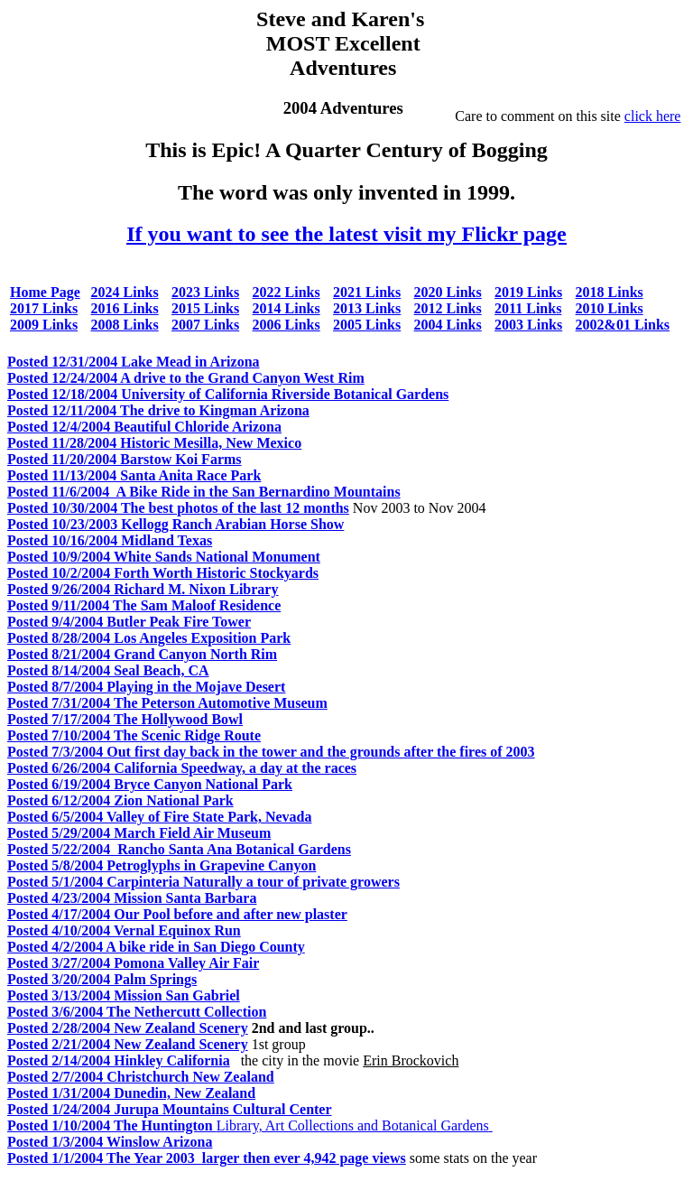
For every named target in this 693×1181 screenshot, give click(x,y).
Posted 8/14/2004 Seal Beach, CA (108, 670)
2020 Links (448, 292)
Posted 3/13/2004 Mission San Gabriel (123, 995)
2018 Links (609, 292)
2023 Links (205, 292)
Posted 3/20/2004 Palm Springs (102, 979)
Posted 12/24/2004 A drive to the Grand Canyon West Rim (186, 378)
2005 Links (367, 324)
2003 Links (528, 324)
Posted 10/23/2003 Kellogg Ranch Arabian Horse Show (175, 524)
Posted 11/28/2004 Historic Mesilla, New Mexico (154, 443)
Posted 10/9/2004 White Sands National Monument (163, 556)
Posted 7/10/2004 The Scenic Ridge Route (134, 735)
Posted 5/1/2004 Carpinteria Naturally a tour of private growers (203, 881)
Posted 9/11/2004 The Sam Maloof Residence (144, 605)
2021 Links (367, 292)
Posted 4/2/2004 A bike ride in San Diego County (156, 946)
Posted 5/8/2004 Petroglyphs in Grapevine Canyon (161, 865)
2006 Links (286, 324)
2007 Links (205, 324)
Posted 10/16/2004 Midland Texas (109, 540)
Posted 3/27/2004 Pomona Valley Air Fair (133, 963)
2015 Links (205, 308)
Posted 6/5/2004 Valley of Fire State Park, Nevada (159, 816)
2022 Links (286, 292)
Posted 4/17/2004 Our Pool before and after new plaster (177, 914)
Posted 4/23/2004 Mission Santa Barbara (131, 898)
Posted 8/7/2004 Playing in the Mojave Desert (146, 686)
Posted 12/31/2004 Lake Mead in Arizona (133, 361)
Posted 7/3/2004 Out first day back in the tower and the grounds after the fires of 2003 (271, 751)
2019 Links (528, 292)
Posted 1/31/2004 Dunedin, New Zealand (131, 1093)
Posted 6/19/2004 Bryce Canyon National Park (149, 784)
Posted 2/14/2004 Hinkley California (118, 1060)
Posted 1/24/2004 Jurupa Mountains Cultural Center (169, 1109)
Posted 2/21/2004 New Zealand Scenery (127, 1044)
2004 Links (448, 324)
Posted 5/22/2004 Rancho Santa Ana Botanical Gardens (179, 849)
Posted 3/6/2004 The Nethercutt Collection (136, 1011)
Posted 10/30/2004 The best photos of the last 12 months (178, 508)
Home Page (45, 292)
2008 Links (125, 324)
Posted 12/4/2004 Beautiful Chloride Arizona (144, 426)
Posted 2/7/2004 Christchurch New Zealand (140, 1076)
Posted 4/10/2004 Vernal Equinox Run (124, 930)
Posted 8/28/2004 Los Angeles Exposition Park (149, 638)
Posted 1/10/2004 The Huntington (112, 1125)
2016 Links (125, 308)
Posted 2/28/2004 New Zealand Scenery (127, 1028)
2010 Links (609, 308)
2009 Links (44, 324)
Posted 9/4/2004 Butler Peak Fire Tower (129, 621)
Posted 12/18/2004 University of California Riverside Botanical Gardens (227, 394)
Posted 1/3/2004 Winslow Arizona (109, 1141)
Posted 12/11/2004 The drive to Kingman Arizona (158, 410)
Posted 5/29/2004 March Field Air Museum (139, 833)
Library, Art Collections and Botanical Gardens (355, 1125)
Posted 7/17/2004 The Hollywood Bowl (125, 719)
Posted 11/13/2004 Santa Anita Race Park (134, 475)
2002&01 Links (623, 324)
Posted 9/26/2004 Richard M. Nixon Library (142, 589)
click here (652, 116)
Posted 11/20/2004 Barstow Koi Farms (124, 459)
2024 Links (125, 292)
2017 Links (44, 308)
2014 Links (286, 308)
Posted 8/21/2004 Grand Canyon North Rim (142, 654)
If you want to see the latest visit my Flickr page (346, 234)
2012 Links (448, 308)
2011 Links (527, 308)
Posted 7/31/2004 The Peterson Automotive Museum (167, 703)
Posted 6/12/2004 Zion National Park (120, 800)
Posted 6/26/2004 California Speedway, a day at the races (181, 768)
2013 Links (367, 308)
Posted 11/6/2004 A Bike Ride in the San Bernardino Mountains (204, 491)
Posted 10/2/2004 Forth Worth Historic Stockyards (163, 573)
